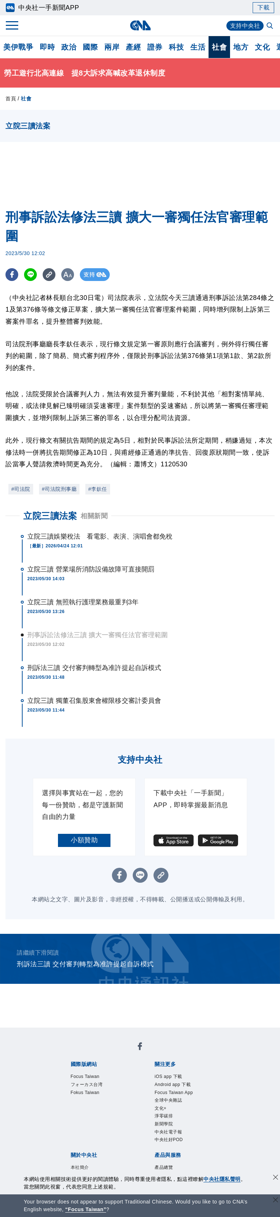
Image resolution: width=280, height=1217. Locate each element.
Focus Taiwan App (181, 1096)
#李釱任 (97, 489)
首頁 (10, 98)
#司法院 (20, 489)
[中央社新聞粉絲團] (140, 1048)
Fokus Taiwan (90, 1096)
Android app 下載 (179, 1086)
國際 (90, 47)
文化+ (163, 1115)
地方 (240, 47)
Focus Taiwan (90, 1077)
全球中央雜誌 (174, 1106)
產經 (133, 47)
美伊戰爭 (18, 47)
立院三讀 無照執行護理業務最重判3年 (83, 602)
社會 (219, 47)
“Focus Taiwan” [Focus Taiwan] (85, 1209)
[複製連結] (49, 274)
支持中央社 (245, 26)
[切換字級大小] (67, 274)
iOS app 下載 (173, 1077)
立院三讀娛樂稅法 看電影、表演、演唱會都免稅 (99, 536)
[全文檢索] (271, 26)
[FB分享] (11, 274)
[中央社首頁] (140, 25)
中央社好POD (174, 1153)
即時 (47, 47)
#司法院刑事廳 (59, 489)
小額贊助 (84, 840)
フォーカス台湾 (93, 1086)
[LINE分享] (30, 274)
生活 (197, 47)
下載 (263, 7)
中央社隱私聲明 (222, 1179)
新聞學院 (167, 1134)
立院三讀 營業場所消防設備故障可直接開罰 (91, 569)
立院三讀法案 (50, 516)
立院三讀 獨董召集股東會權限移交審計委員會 (94, 700)
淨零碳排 (167, 1125)
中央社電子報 (174, 1144)
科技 (176, 47)
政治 (68, 47)
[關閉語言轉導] (275, 1201)
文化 (262, 47)
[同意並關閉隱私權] (275, 1178)
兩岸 (111, 47)
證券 (154, 47)
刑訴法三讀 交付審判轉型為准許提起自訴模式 (94, 667)
